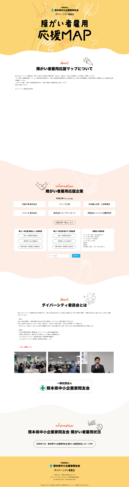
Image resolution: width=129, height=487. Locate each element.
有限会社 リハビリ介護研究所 (99, 213)
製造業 (85, 244)
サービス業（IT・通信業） (90, 238)
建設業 (85, 242)
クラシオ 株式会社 (29, 213)
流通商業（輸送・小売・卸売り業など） (94, 246)
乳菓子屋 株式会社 (29, 204)
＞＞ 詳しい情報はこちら (25, 347)
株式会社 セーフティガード (64, 213)
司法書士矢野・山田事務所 (99, 204)
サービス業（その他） (89, 240)
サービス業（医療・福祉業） (91, 237)
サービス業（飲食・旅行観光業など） (94, 235)
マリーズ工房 (64, 204)
